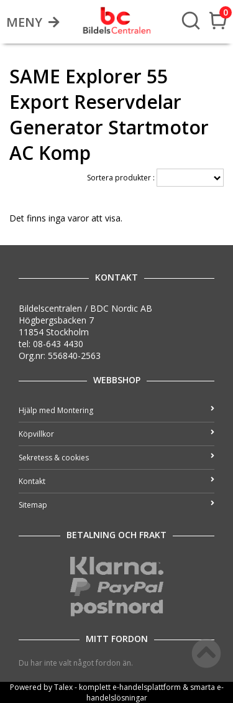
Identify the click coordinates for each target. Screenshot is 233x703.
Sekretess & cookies (116, 457)
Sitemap (116, 505)
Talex (63, 687)
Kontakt (116, 481)
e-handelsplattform (146, 687)
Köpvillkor (116, 434)
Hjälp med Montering (116, 410)
